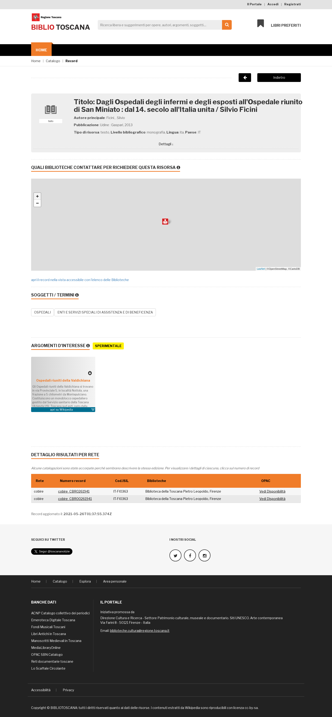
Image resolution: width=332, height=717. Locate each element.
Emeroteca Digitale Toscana (53, 620)
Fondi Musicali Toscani (48, 627)
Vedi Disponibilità (272, 491)
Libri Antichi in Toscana (48, 634)
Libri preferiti (279, 23)
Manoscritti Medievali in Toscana (56, 641)
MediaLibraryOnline (46, 648)
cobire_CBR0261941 (73, 491)
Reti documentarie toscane (52, 661)
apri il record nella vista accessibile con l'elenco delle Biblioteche (80, 280)
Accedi (273, 4)
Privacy (68, 690)
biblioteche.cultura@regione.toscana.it (139, 631)
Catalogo (53, 61)
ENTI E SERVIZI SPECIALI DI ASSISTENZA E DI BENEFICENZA (105, 312)
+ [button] (37, 196)
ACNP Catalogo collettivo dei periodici (60, 613)
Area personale (115, 581)
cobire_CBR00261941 (75, 499)
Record (71, 61)
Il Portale (254, 4)
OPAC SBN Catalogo (47, 654)
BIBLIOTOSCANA (63, 708)
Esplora (85, 581)
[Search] (163, 25)
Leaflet (261, 268)
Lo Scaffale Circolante (48, 668)
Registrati (292, 4)
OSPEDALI (42, 312)
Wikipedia (66, 409)
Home (41, 50)
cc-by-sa (251, 708)
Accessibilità (40, 690)
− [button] (37, 203)
